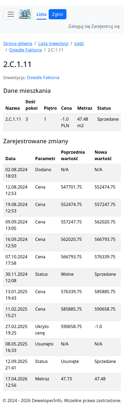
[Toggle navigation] (10, 14)
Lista (42, 14)
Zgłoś (57, 14)
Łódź (79, 43)
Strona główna (17, 43)
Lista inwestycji (53, 43)
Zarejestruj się (105, 26)
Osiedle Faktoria (25, 50)
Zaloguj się (79, 26)
